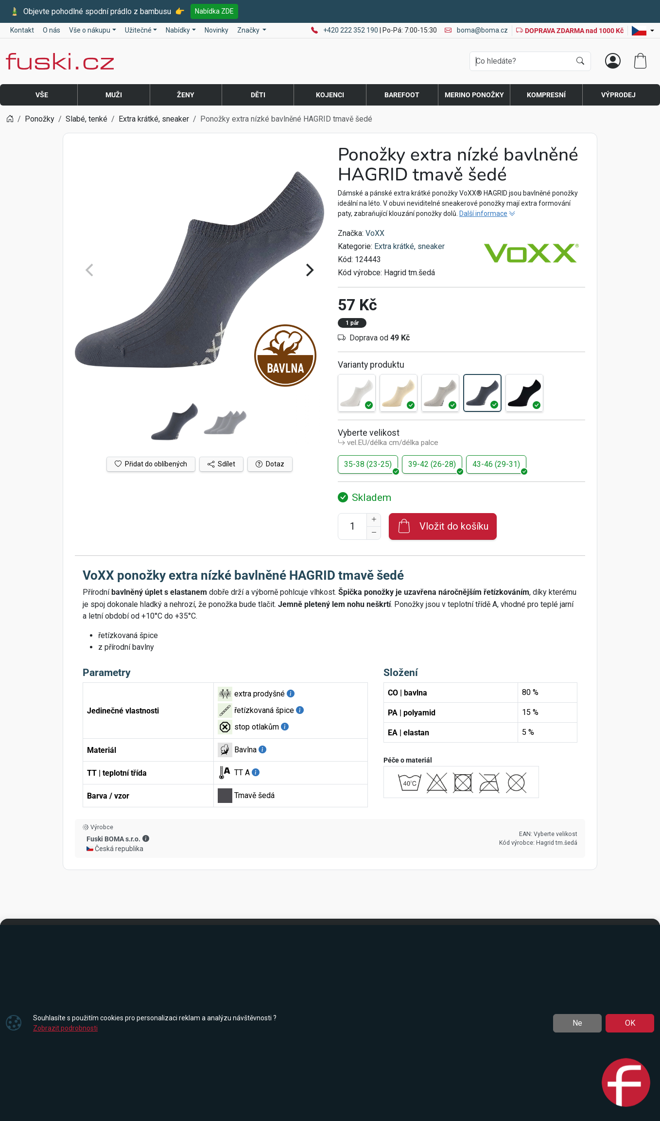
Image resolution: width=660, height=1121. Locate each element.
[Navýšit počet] (373, 520)
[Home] (10, 119)
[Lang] (643, 31)
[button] (145, 838)
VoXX (374, 233)
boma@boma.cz (476, 30)
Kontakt (22, 30)
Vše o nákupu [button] (89, 30)
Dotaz (270, 464)
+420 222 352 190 (351, 30)
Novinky (216, 30)
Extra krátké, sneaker (409, 246)
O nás (51, 30)
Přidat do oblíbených (151, 464)
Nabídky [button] (178, 30)
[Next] (308, 270)
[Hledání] (520, 61)
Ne (577, 1023)
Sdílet (221, 464)
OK (630, 1023)
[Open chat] (626, 1083)
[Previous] (90, 270)
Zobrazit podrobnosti (65, 1028)
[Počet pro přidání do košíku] (352, 526)
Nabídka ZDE (214, 11)
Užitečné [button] (138, 30)
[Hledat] (580, 61)
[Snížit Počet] (373, 533)
